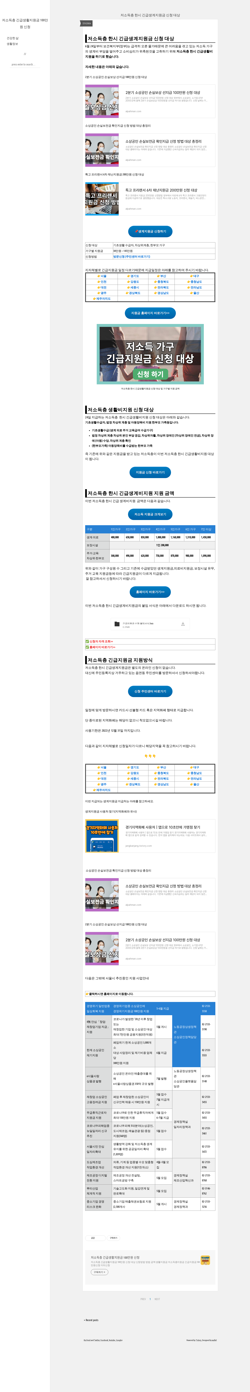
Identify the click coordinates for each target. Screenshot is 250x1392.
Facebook (104, 1387)
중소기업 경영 (95, 1248)
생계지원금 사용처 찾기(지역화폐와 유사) (111, 858)
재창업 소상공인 (97, 1143)
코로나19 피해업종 (98, 1172)
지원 (89, 1078)
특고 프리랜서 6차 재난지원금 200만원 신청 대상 (114, 221)
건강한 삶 (13, 38)
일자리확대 (94, 1198)
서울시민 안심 (95, 1193)
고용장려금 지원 (97, 1149)
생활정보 (12, 43)
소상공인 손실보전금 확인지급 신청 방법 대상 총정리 (118, 172)
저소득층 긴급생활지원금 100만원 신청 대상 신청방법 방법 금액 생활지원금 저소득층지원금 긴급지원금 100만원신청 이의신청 (145, 1311)
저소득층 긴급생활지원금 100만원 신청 (115, 1304)
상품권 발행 (94, 1128)
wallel (214, 1387)
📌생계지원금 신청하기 (150, 278)
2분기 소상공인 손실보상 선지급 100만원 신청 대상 (116, 123)
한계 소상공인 (95, 1097)
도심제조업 (94, 1209)
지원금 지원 (94, 1164)
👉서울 (101, 322)
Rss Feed (87, 1387)
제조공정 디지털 (97, 1222)
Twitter (97, 1387)
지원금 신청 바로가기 (150, 519)
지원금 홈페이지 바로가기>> (150, 360)
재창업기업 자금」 (98, 1073)
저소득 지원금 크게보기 (150, 561)
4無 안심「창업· (96, 1068)
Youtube (112, 1387)
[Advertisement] (150, 54)
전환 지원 (93, 1227)
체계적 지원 (94, 1240)
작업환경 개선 (95, 1214)
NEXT (157, 1346)
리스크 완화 (94, 1253)
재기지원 (92, 1102)
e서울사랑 (93, 1123)
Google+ (119, 1387)
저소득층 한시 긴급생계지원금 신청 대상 (150, 15)
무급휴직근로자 (97, 1159)
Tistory (198, 1387)
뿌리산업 (92, 1235)
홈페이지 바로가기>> (150, 639)
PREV (143, 1346)
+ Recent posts (91, 1367)
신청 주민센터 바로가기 (150, 738)
